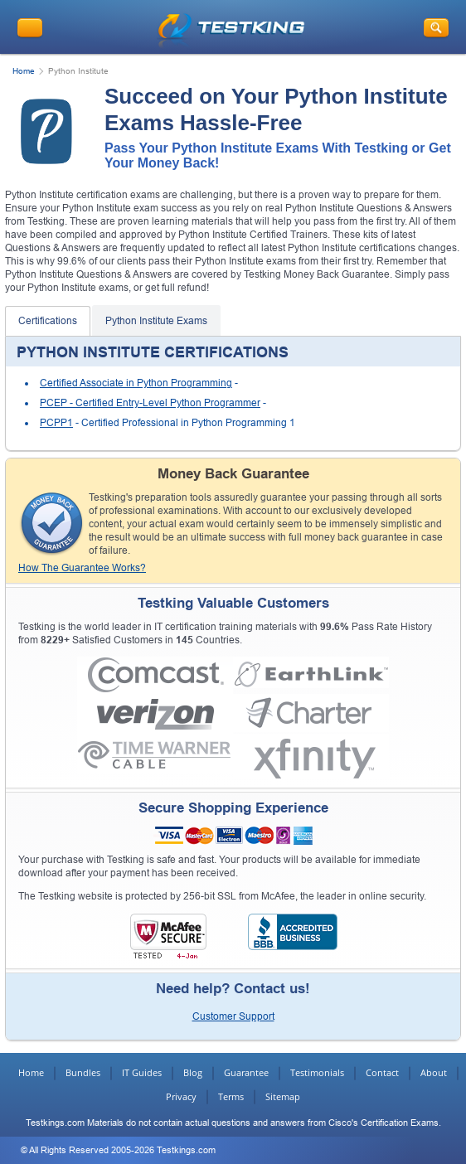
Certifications (47, 321)
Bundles (83, 1072)
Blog (192, 1072)
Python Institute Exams (156, 321)
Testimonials (317, 1072)
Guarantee (246, 1072)
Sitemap (282, 1096)
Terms (231, 1096)
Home (23, 70)
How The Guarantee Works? (82, 568)
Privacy (181, 1096)
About (433, 1072)
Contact (382, 1072)
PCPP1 (56, 423)
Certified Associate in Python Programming (136, 383)
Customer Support (233, 1016)
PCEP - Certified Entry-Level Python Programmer (150, 403)
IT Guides (142, 1072)
